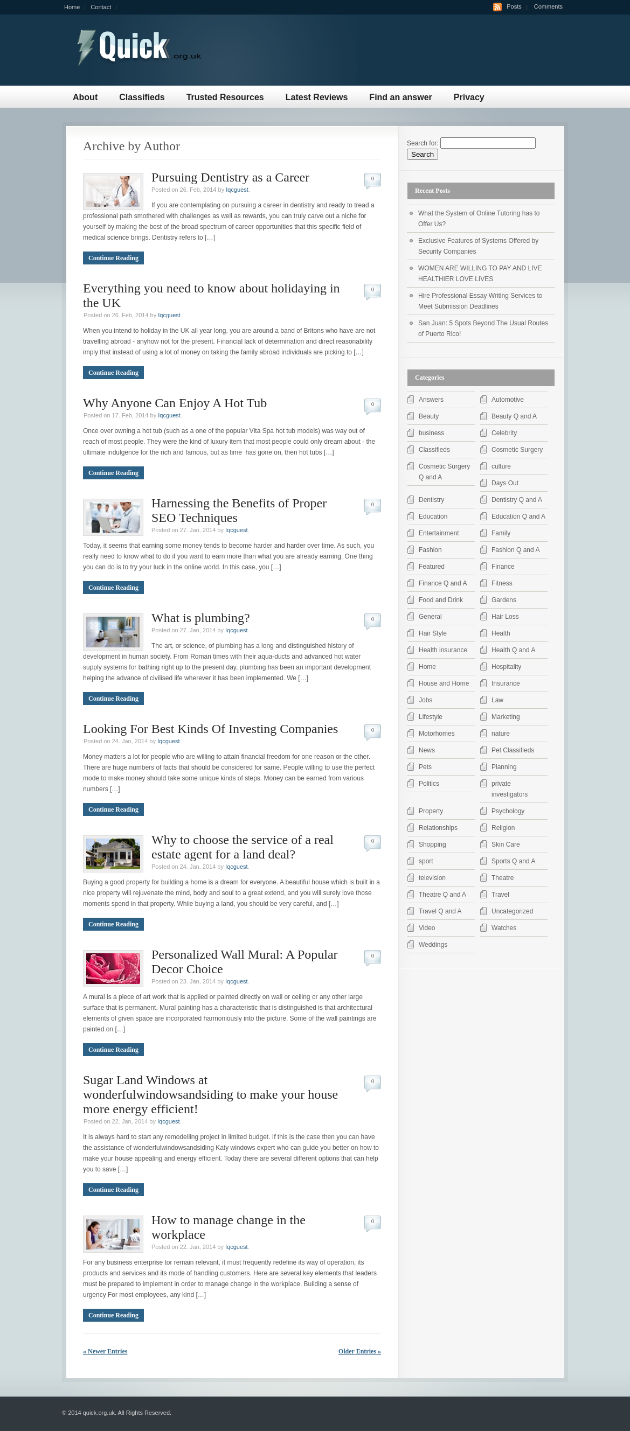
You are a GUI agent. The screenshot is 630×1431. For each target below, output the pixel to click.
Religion (503, 828)
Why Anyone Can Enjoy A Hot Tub (175, 403)
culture (501, 466)
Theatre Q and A (442, 894)
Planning (504, 767)
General (430, 616)
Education (433, 516)
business (431, 433)
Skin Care (505, 844)
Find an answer (400, 97)
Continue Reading (113, 258)
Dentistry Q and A (516, 500)
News (427, 750)
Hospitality (506, 667)
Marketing (505, 717)
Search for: (423, 143)
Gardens (503, 600)
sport (426, 861)
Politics (429, 783)
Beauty (429, 416)
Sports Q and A (513, 861)
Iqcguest (237, 189)
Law (497, 700)
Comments (548, 6)
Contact (101, 7)
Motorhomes (437, 733)
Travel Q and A (440, 911)
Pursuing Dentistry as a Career (230, 177)
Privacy (469, 97)
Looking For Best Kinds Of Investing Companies (210, 729)
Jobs (425, 700)
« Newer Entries (105, 1351)
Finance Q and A (443, 583)
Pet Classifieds (512, 750)
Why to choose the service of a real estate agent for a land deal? (242, 847)
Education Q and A (518, 516)
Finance (503, 566)
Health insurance (443, 650)
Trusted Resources (225, 97)
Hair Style (433, 633)
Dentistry (431, 500)
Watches (503, 928)
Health (500, 633)
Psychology (507, 811)
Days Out (504, 483)
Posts (514, 6)
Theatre (502, 878)
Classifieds (141, 97)
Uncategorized (512, 911)
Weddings (433, 944)
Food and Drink (441, 600)
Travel (500, 894)
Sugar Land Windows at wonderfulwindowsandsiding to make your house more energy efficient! (210, 1094)
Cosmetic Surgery (517, 449)
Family (500, 533)
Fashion (430, 550)
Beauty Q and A (514, 416)
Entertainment (439, 533)
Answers (431, 399)
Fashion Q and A (515, 550)
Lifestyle (430, 717)
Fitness (502, 583)
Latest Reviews (317, 97)
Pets (425, 767)
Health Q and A (513, 650)
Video (427, 928)
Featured (432, 566)
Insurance (505, 683)
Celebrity (504, 433)
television (432, 878)
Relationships (438, 828)
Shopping (432, 844)
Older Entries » (359, 1351)
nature (500, 733)
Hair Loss (505, 616)
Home (72, 7)
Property (431, 811)
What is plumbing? (200, 618)
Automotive (507, 399)
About (85, 97)
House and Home (444, 683)
